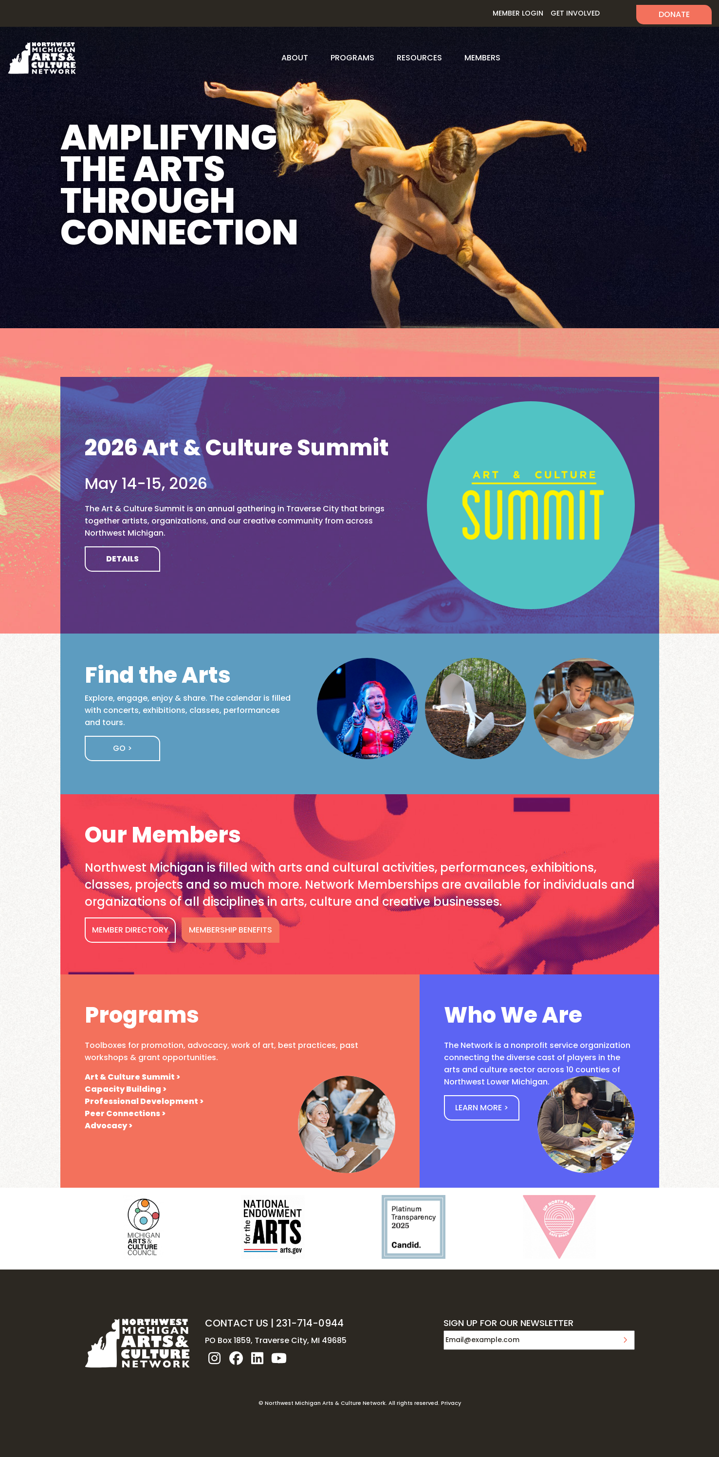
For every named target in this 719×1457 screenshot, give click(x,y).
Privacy (451, 1403)
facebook (236, 1358)
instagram (214, 1358)
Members (482, 57)
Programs (352, 57)
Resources (419, 57)
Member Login (518, 13)
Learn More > (481, 1107)
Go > (122, 748)
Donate (674, 14)
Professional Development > (144, 1101)
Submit (625, 1340)
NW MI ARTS (41, 58)
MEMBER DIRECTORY (130, 929)
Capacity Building (123, 1089)
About (294, 57)
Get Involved (575, 13)
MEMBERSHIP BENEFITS (230, 929)
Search (618, 13)
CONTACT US (236, 1323)
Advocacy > (108, 1125)
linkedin (257, 1358)
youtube (279, 1358)
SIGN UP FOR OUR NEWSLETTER (508, 1323)
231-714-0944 (310, 1323)
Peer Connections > (125, 1113)
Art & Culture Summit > (132, 1077)
